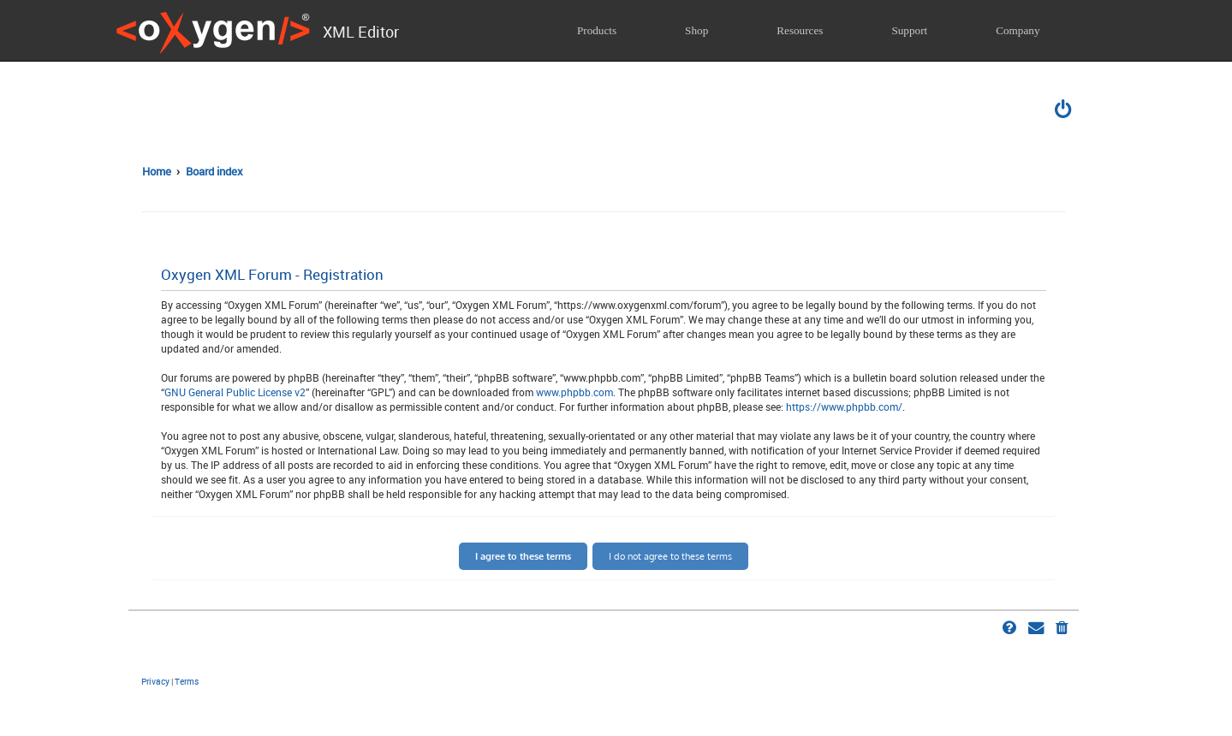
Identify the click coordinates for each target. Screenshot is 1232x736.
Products (596, 30)
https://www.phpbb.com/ (844, 406)
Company (1017, 30)
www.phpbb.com (574, 392)
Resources (800, 30)
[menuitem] (1064, 111)
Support (909, 30)
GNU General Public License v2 (235, 392)
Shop (696, 30)
